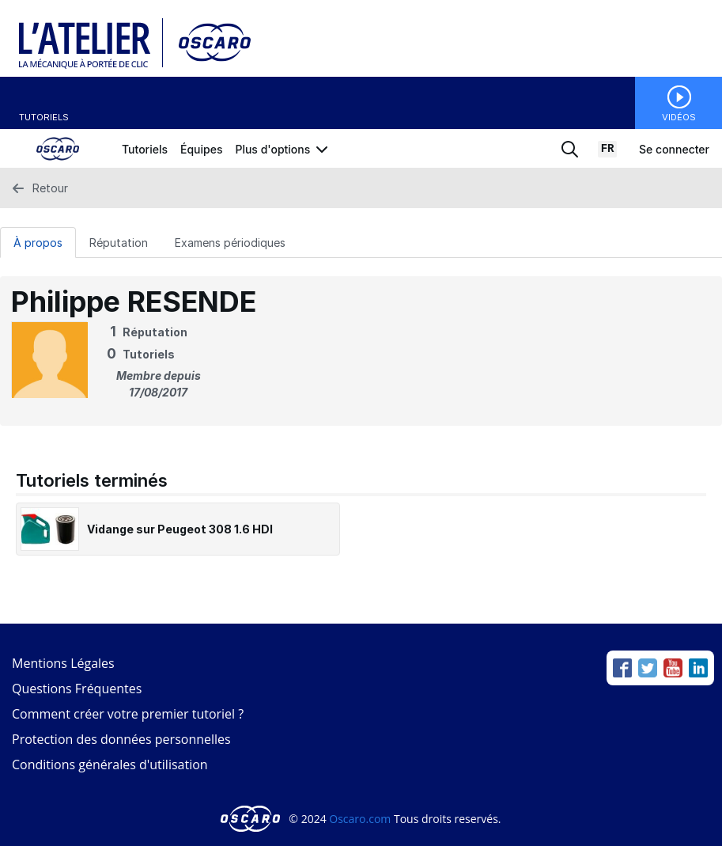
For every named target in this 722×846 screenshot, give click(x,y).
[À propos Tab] (38, 242)
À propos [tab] (37, 242)
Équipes (201, 149)
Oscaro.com (360, 818)
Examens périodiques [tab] (230, 242)
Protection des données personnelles (121, 739)
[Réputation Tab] (118, 242)
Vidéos (679, 117)
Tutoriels (44, 117)
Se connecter (674, 149)
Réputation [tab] (118, 242)
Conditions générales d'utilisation (110, 764)
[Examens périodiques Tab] (230, 242)
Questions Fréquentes (77, 688)
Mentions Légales (63, 663)
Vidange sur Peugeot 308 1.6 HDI (180, 529)
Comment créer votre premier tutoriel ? (128, 714)
